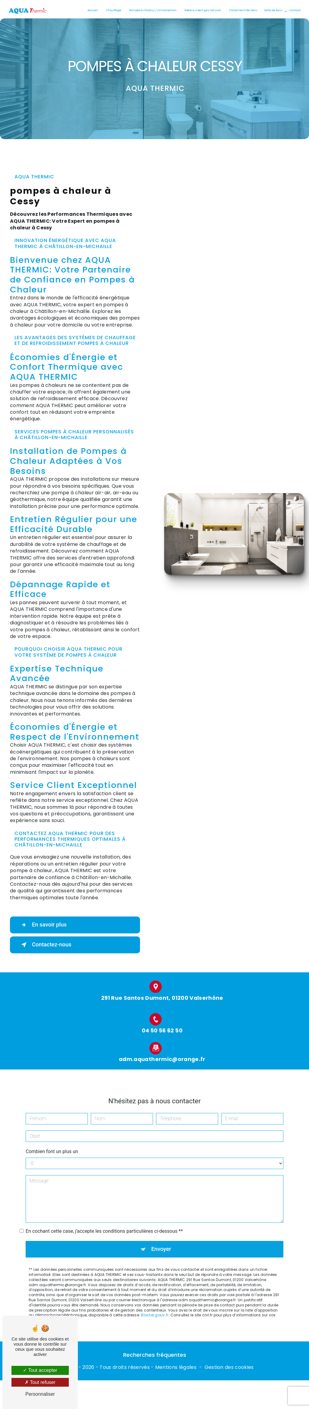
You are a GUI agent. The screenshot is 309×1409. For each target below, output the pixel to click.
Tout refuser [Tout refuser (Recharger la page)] (40, 1382)
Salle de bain (273, 10)
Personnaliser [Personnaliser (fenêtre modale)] (40, 1394)
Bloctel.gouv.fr (154, 1309)
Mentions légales (175, 1367)
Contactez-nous (46, 945)
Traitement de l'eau (242, 10)
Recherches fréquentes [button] (154, 1355)
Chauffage (113, 10)
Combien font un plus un (52, 1145)
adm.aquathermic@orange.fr (162, 1053)
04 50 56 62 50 (162, 1036)
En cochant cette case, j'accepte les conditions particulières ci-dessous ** (104, 1225)
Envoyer (161, 1243)
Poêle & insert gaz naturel (202, 10)
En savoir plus (43, 925)
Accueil (92, 10)
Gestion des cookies (229, 1367)
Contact (294, 10)
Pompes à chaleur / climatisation (152, 10)
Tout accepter (40, 1370)
